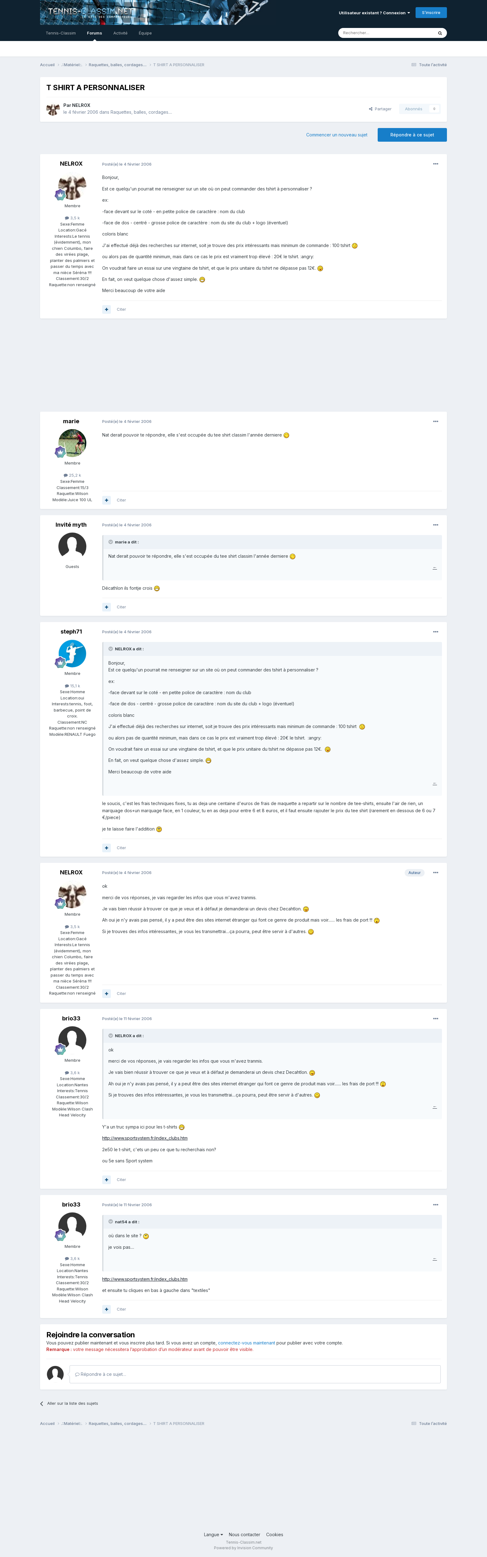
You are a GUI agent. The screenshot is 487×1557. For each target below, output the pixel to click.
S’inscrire (431, 12)
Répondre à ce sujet (412, 134)
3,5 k (72, 217)
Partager (380, 108)
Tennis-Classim (61, 32)
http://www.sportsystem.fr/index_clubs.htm (145, 1138)
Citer (121, 309)
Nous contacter (244, 1534)
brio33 (71, 1018)
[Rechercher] (372, 33)
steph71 (71, 631)
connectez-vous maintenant (246, 1342)
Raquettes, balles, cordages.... (141, 112)
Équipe (145, 32)
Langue (213, 1534)
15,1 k (72, 685)
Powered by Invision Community (243, 1548)
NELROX (81, 105)
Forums (94, 35)
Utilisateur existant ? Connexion (374, 12)
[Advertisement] (153, 368)
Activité (120, 32)
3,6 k (72, 1072)
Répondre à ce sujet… (100, 1374)
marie (71, 421)
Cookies (274, 1534)
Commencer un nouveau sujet (336, 134)
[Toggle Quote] (111, 541)
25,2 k (72, 475)
